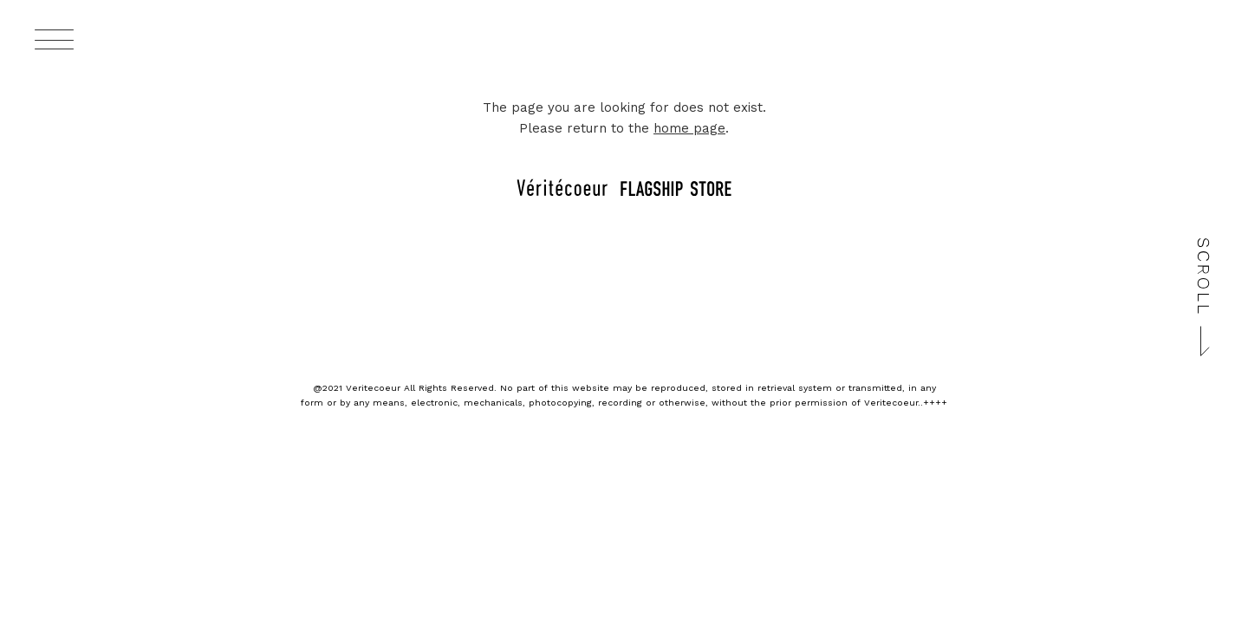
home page (689, 128)
